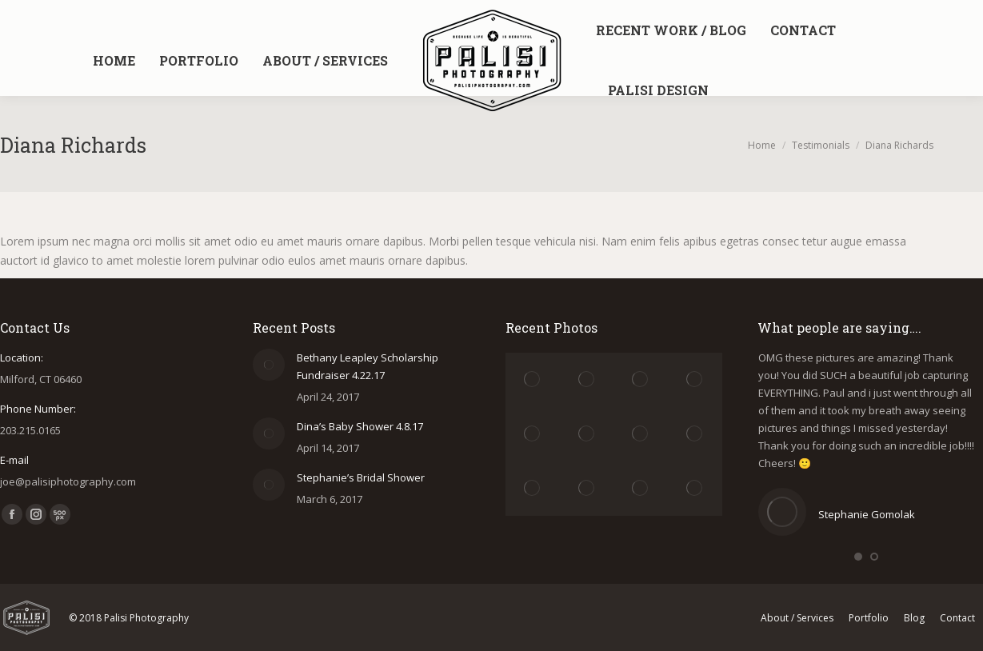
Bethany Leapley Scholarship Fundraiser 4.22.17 (367, 366)
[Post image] (269, 365)
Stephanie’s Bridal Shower (361, 477)
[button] (858, 557)
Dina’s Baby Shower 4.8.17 (360, 426)
